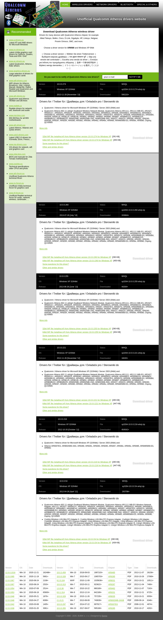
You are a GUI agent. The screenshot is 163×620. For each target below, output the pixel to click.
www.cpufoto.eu (16, 164)
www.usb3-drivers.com (18, 135)
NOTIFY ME (135, 77)
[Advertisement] (132, 50)
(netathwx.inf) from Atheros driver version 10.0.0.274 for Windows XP (77, 140)
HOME (65, 4)
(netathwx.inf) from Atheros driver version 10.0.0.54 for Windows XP (77, 543)
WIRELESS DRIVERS (82, 4)
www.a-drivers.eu (16, 40)
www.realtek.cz (15, 106)
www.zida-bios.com (17, 154)
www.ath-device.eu (17, 96)
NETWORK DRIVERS (106, 4)
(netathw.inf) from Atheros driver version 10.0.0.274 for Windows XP (77, 136)
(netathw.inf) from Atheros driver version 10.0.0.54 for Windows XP (76, 539)
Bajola (104, 616)
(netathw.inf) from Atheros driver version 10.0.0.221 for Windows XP (77, 400)
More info (43, 128)
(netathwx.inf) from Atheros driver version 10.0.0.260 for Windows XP (77, 261)
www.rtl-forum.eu (16, 193)
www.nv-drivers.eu (17, 50)
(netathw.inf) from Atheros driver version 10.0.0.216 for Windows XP (77, 462)
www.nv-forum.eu (16, 183)
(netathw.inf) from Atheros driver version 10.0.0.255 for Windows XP (77, 329)
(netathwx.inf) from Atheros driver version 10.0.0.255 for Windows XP (77, 332)
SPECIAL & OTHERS (147, 4)
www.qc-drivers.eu (17, 61)
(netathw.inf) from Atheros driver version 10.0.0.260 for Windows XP (77, 257)
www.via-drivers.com (18, 144)
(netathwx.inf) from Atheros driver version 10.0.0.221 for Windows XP (77, 403)
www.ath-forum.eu (17, 173)
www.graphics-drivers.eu (19, 71)
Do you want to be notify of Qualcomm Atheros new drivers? (71, 77)
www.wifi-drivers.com (18, 81)
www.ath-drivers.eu (17, 125)
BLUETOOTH (126, 4)
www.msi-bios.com (17, 115)
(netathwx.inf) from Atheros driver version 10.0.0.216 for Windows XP (77, 465)
